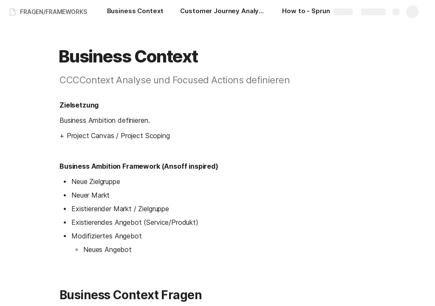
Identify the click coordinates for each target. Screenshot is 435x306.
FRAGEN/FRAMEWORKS (53, 11)
